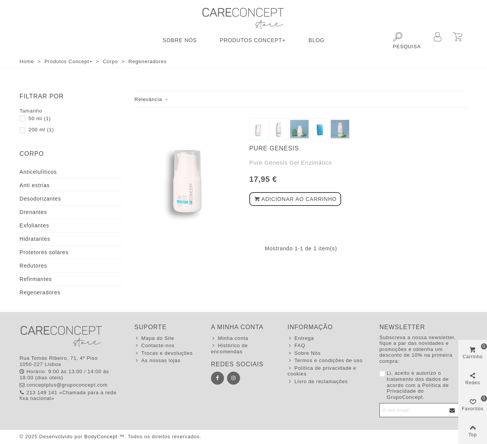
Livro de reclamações (318, 382)
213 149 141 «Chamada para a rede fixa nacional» (68, 396)
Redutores (33, 266)
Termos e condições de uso (325, 360)
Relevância (151, 99)
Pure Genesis (274, 148)
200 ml (41, 129)
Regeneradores (40, 292)
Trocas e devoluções (163, 353)
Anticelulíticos (38, 172)
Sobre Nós (180, 40)
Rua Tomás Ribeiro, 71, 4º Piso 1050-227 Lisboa (59, 361)
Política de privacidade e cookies (322, 371)
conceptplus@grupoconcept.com (64, 385)
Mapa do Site (154, 338)
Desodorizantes (40, 199)
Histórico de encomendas (229, 348)
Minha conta (229, 338)
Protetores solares (44, 252)
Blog (317, 40)
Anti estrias (35, 185)
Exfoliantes (34, 225)
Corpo (32, 153)
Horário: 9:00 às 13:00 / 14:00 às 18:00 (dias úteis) (64, 374)
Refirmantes (36, 279)
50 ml (39, 118)
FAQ (296, 346)
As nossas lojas (157, 360)
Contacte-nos (154, 346)
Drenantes (33, 212)
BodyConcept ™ (104, 436)
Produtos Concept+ (253, 40)
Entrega (301, 338)
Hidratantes (35, 239)
